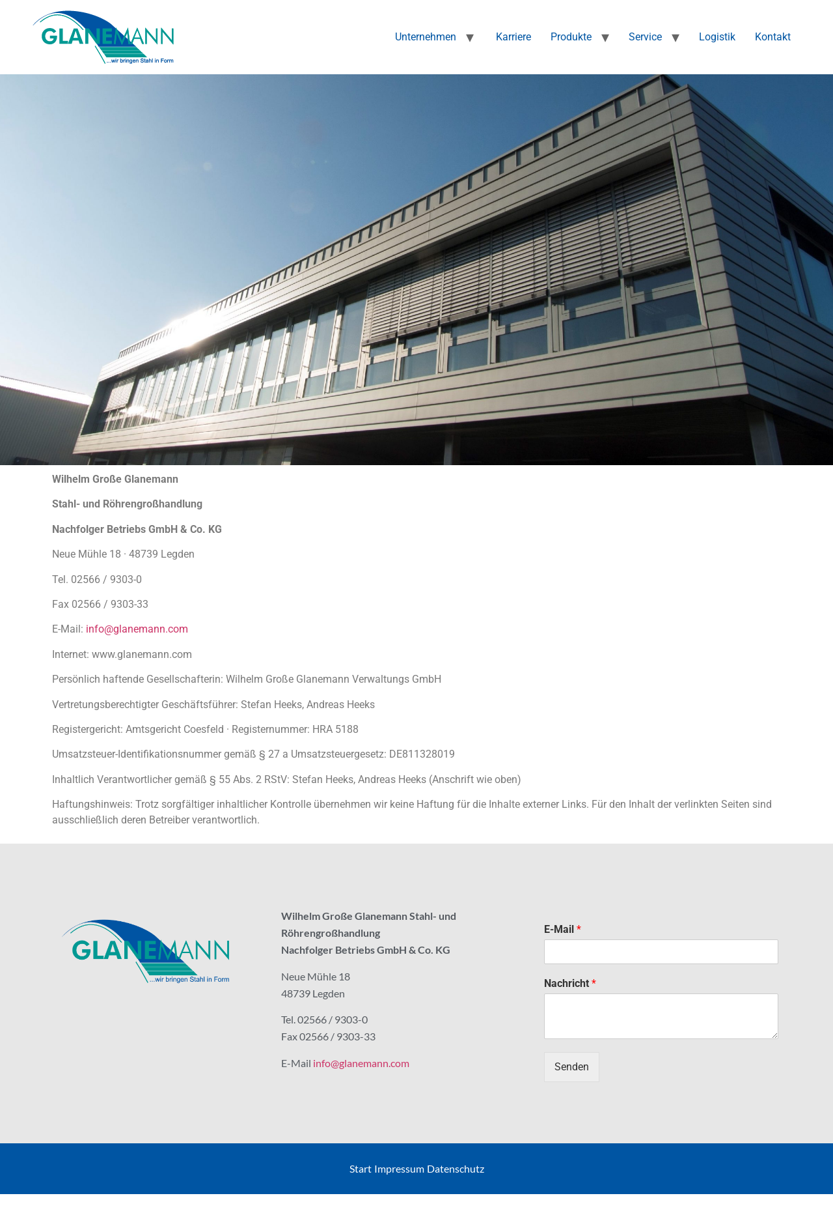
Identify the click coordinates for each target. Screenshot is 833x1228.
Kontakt (773, 37)
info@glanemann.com (137, 629)
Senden (571, 1067)
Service (645, 37)
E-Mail (562, 929)
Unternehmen (425, 37)
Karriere (512, 37)
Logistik (717, 37)
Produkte (571, 37)
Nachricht (570, 983)
